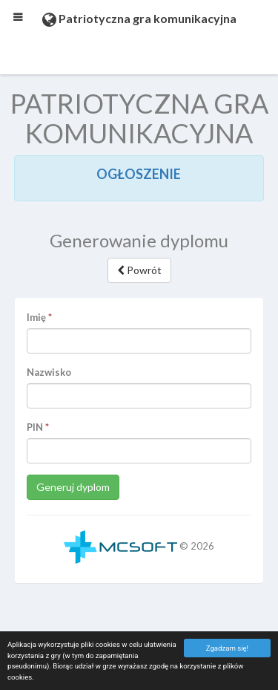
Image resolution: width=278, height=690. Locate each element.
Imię (36, 317)
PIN (35, 427)
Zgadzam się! (227, 648)
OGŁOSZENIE (138, 174)
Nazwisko (49, 372)
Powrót (139, 270)
